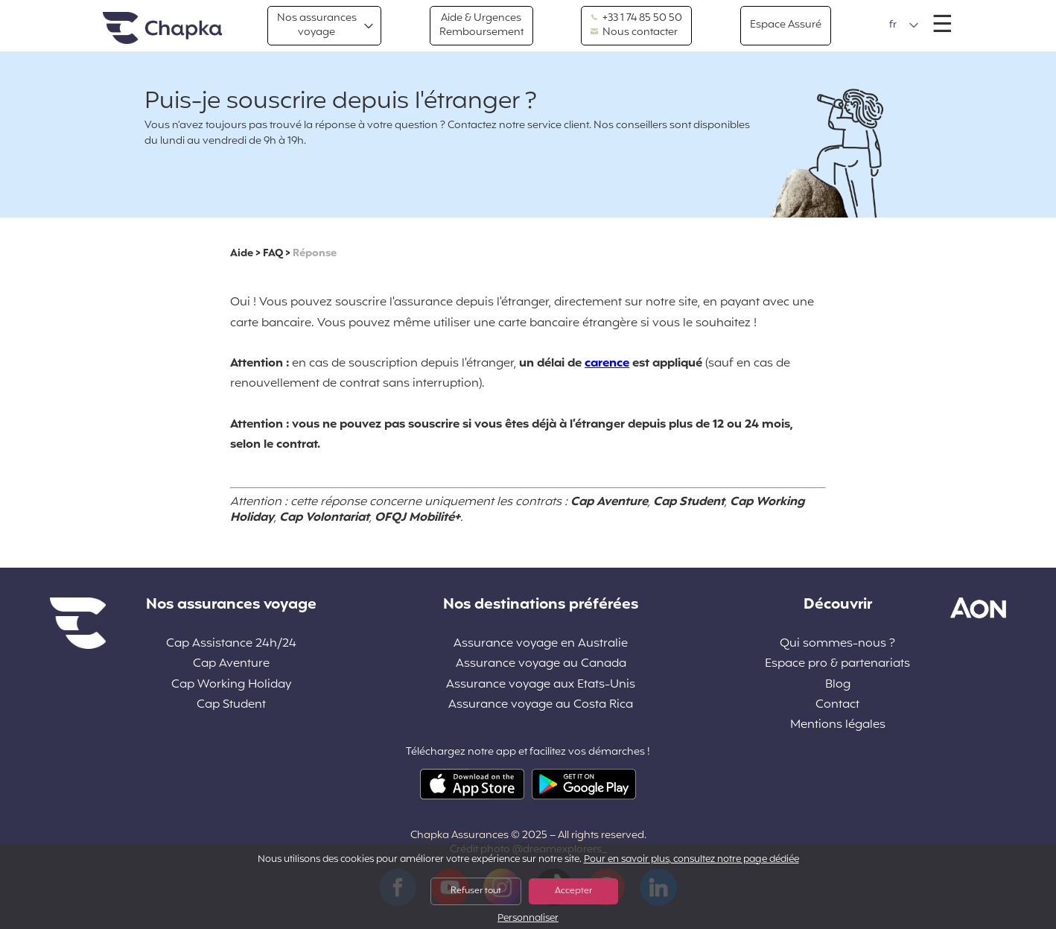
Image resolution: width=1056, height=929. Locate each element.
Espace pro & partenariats (837, 664)
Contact (837, 705)
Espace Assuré (785, 25)
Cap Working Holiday (231, 685)
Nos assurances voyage (317, 24)
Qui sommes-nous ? (837, 644)
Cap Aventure (231, 664)
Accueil (162, 28)
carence (607, 363)
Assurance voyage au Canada (541, 664)
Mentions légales (837, 725)
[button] (904, 25)
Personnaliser (528, 919)
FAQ (273, 253)
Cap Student (231, 705)
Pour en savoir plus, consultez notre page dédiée (691, 859)
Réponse (315, 253)
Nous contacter (634, 32)
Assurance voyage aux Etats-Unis (540, 685)
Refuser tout (476, 891)
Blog (837, 685)
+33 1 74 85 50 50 (636, 18)
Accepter (573, 891)
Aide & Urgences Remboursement (481, 24)
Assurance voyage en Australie (541, 644)
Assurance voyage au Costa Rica (540, 705)
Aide (241, 253)
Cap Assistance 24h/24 (231, 644)
